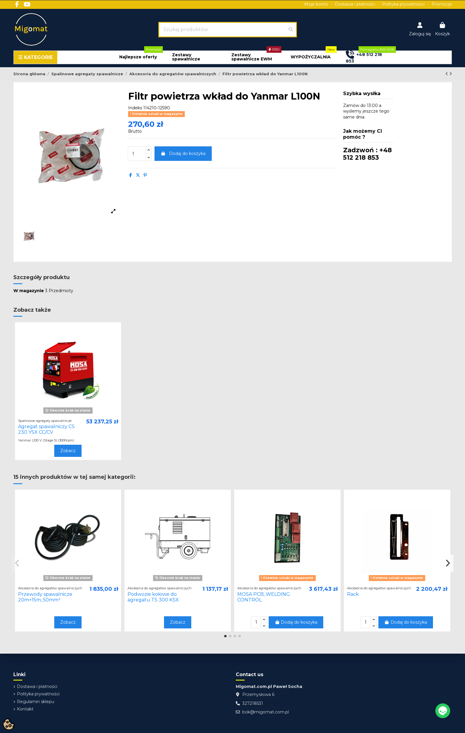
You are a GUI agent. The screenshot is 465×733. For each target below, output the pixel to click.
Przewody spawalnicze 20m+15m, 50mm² (45, 597)
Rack (353, 594)
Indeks (135, 108)
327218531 (252, 703)
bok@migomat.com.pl (265, 712)
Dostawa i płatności (355, 4)
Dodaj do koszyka (183, 153)
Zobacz (68, 450)
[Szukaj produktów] (290, 29)
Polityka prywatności (404, 4)
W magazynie (28, 290)
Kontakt (25, 709)
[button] (138, 57)
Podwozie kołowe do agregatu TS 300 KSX (153, 597)
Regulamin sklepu (35, 701)
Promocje (441, 4)
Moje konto (316, 4)
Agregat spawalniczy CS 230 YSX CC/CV (46, 429)
